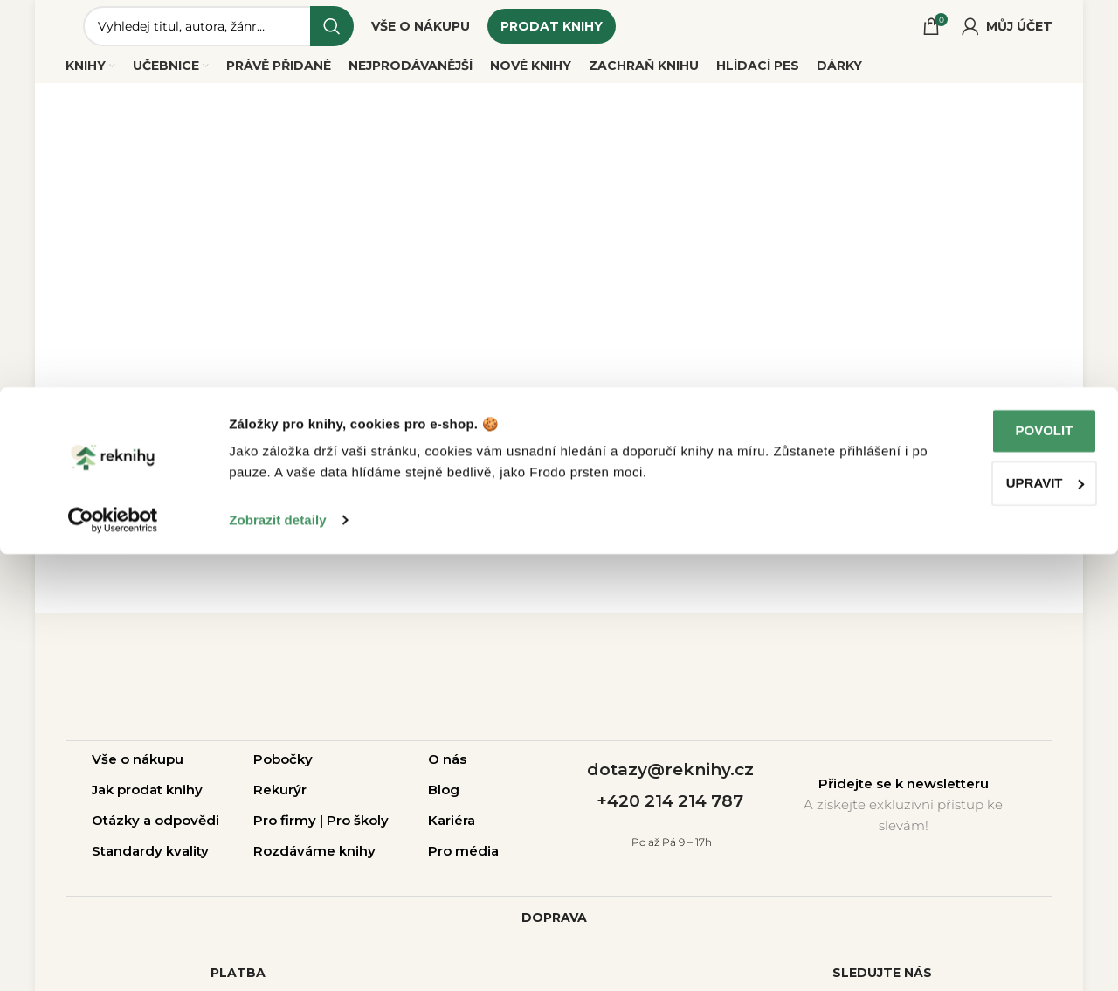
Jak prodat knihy (147, 802)
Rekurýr (280, 802)
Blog (443, 802)
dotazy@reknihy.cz (670, 783)
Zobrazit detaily (278, 956)
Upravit (972, 918)
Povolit (972, 867)
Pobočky (283, 772)
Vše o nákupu (137, 772)
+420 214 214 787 (670, 814)
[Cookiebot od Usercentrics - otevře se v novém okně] (113, 957)
